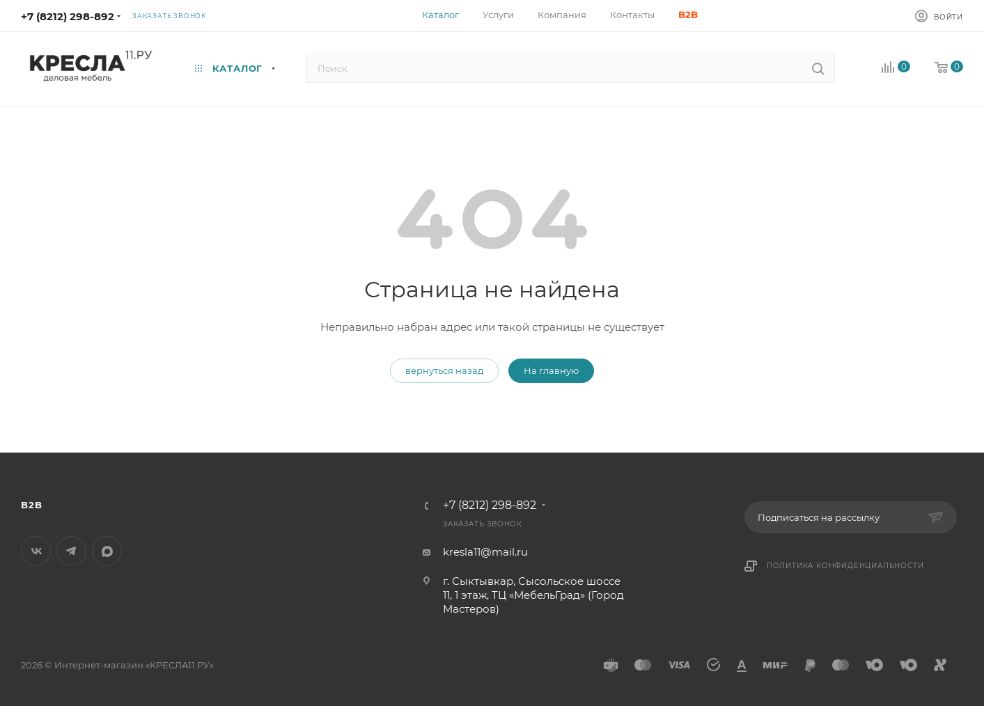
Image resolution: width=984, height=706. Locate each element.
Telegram (71, 551)
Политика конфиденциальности (845, 565)
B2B (31, 504)
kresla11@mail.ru (485, 551)
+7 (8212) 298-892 (67, 16)
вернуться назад (444, 370)
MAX (107, 551)
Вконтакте (36, 551)
